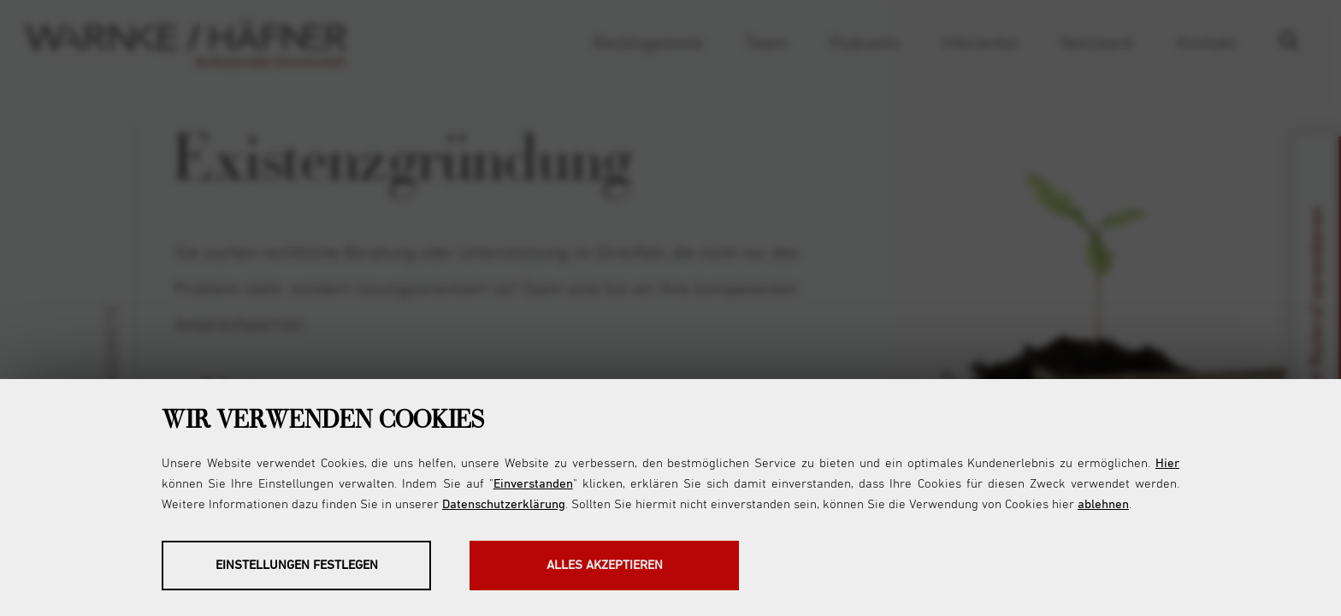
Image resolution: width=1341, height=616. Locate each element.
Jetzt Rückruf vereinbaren (1317, 308)
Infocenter (980, 43)
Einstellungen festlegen (297, 565)
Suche (1297, 44)
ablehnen (1103, 504)
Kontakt (1207, 43)
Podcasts (865, 43)
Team (766, 43)
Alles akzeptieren (604, 565)
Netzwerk (1097, 43)
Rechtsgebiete (648, 43)
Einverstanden (533, 483)
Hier (1167, 463)
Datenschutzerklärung (503, 504)
